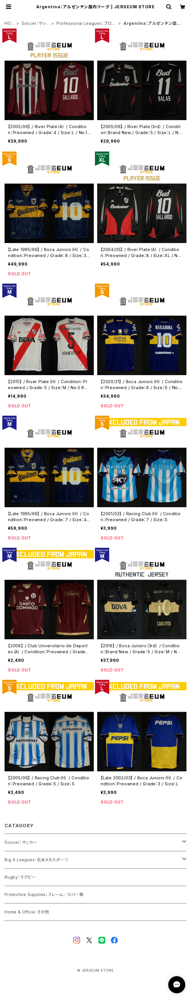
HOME (10, 23)
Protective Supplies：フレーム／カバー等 (44, 894)
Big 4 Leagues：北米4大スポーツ (36, 859)
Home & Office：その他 (27, 911)
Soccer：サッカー (34, 23)
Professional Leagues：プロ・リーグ (85, 23)
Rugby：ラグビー (20, 877)
